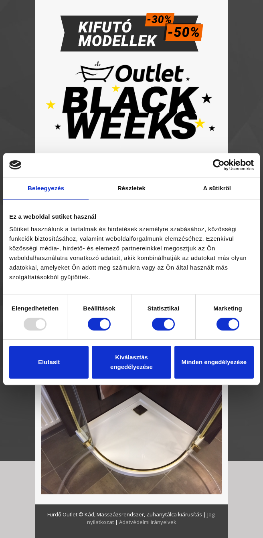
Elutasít (49, 362)
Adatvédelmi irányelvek (147, 522)
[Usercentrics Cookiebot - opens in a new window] (219, 165)
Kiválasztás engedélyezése (131, 362)
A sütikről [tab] (217, 188)
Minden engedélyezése (214, 362)
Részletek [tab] (131, 188)
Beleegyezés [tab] (46, 188)
